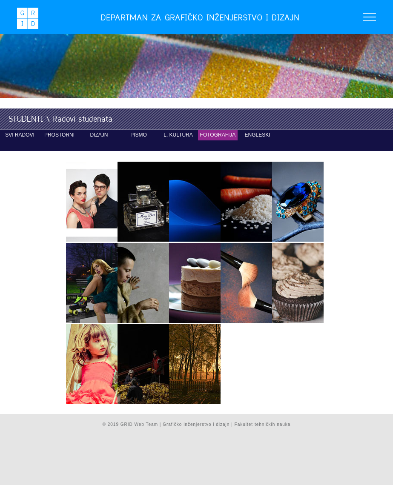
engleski (257, 135)
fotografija (218, 135)
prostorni (59, 135)
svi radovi (19, 135)
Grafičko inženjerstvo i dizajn (196, 424)
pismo (138, 135)
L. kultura (178, 135)
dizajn (99, 135)
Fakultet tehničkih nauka (263, 424)
